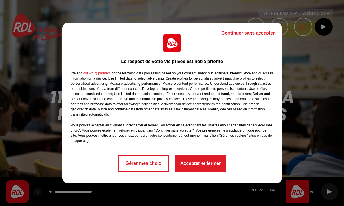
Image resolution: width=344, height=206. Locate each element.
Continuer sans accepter (248, 33)
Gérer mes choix (143, 163)
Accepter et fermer (200, 163)
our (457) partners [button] (97, 73)
